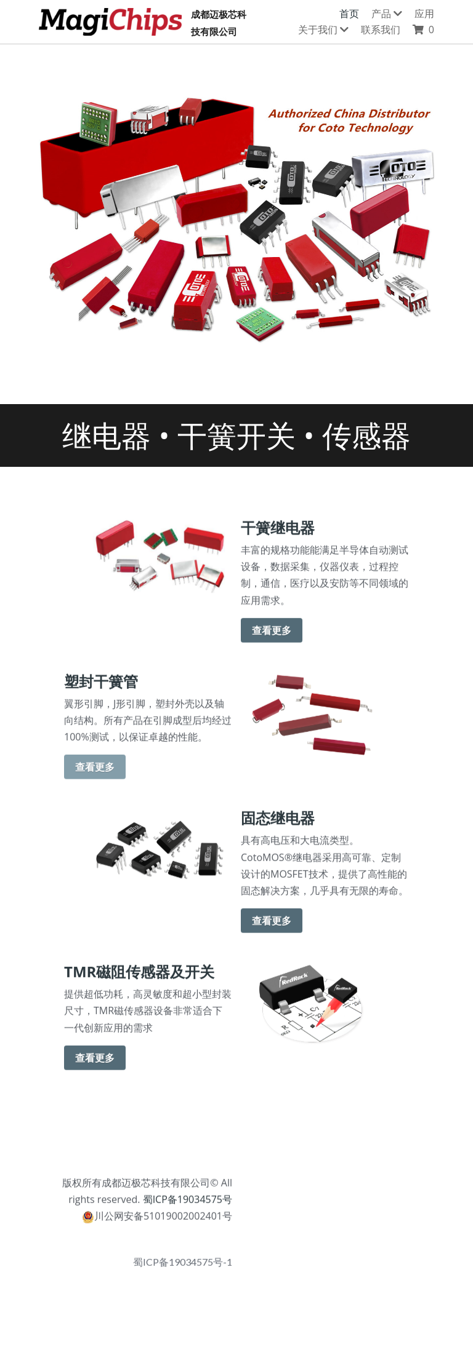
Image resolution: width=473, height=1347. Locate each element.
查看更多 (271, 635)
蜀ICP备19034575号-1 (182, 1267)
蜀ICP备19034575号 (186, 1204)
